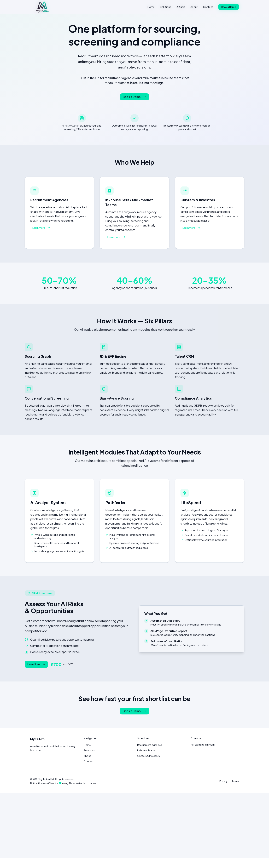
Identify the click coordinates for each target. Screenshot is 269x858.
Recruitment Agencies (149, 744)
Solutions (165, 6)
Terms (235, 781)
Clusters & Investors (148, 755)
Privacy (223, 781)
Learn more (41, 227)
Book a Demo (228, 6)
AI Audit (181, 6)
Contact (208, 6)
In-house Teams (146, 750)
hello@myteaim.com (203, 744)
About (194, 6)
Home (151, 6)
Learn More (36, 664)
